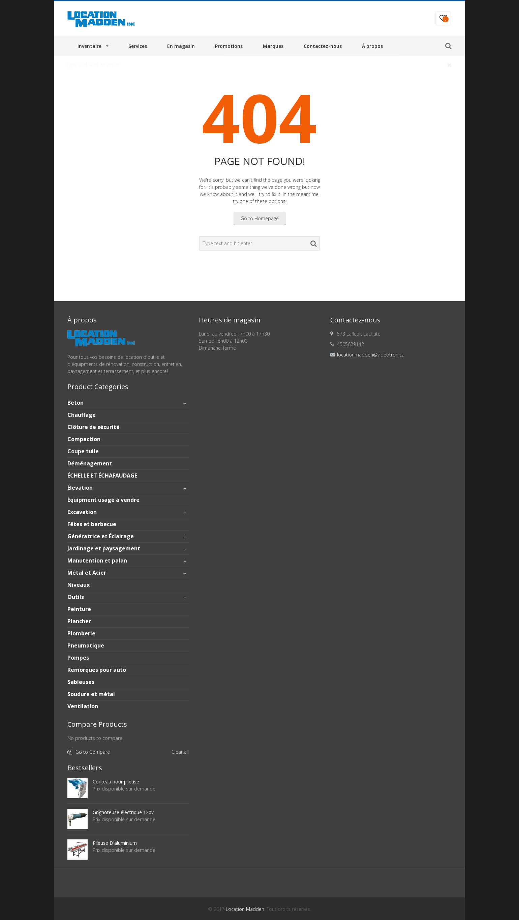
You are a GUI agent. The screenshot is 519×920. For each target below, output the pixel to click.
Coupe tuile (83, 451)
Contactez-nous (323, 46)
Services (137, 46)
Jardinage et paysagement (128, 549)
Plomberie (81, 633)
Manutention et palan (128, 561)
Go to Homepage (260, 218)
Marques (273, 46)
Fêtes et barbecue (91, 524)
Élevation (128, 488)
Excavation (128, 512)
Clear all (180, 752)
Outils (128, 597)
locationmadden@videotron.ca (370, 354)
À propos (372, 46)
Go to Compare (92, 752)
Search (313, 245)
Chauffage (81, 415)
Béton (128, 403)
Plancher (79, 621)
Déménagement (89, 463)
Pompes (78, 657)
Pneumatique (85, 645)
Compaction (83, 439)
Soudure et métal (91, 694)
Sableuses (80, 682)
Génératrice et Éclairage (128, 537)
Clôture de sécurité (93, 427)
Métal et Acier (128, 573)
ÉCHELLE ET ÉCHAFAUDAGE (102, 475)
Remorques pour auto (96, 669)
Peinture (79, 609)
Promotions (229, 46)
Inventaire (89, 46)
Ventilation (82, 706)
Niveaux (78, 584)
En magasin (181, 46)
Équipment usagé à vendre (103, 500)
